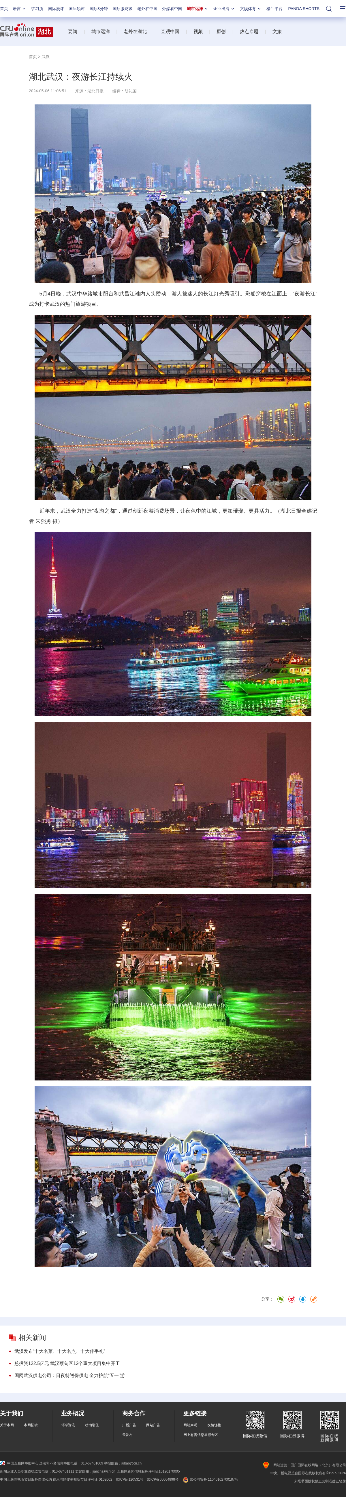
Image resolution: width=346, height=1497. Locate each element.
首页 (4, 8)
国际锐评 (77, 8)
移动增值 (92, 1425)
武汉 (46, 56)
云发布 (127, 1435)
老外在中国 (147, 8)
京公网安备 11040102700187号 (210, 1479)
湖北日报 (95, 91)
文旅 (277, 31)
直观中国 (170, 31)
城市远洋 (198, 8)
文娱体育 (251, 8)
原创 (221, 31)
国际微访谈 (122, 8)
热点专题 (249, 31)
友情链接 (214, 1425)
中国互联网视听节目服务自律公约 (26, 1479)
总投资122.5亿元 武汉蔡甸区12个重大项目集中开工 (67, 1363)
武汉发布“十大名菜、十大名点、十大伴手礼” (59, 1351)
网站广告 (153, 1425)
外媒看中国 (172, 8)
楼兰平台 (274, 8)
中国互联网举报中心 (19, 1463)
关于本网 (7, 1425)
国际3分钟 (98, 8)
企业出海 (224, 8)
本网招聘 (31, 1425)
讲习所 (37, 8)
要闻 (72, 31)
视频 (198, 31)
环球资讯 (68, 1425)
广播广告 (129, 1425)
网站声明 (190, 1425)
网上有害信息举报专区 (200, 1435)
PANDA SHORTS (303, 8)
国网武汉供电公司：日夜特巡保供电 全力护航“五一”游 (69, 1375)
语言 (20, 8)
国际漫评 (56, 8)
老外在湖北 (135, 31)
